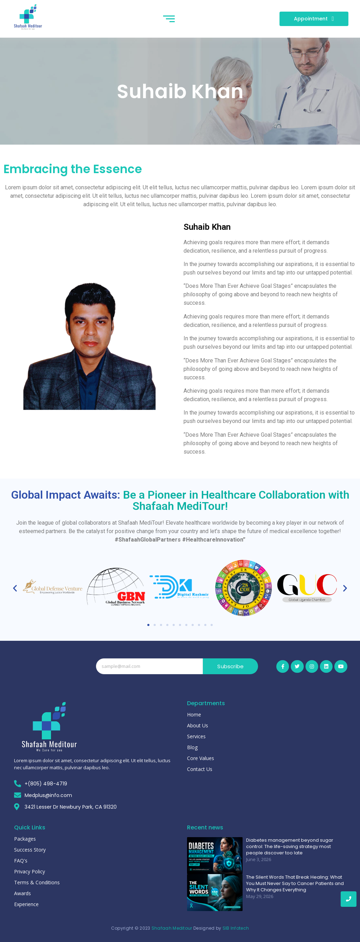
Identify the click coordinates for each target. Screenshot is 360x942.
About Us (197, 725)
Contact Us (199, 769)
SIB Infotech (236, 928)
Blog (192, 747)
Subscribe (230, 666)
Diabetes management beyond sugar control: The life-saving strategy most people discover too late (289, 846)
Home (194, 714)
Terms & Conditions (37, 882)
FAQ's (20, 860)
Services (196, 736)
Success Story (30, 849)
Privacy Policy (29, 871)
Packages (25, 838)
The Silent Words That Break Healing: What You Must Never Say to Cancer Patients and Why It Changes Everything (295, 883)
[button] (15, 587)
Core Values (200, 758)
